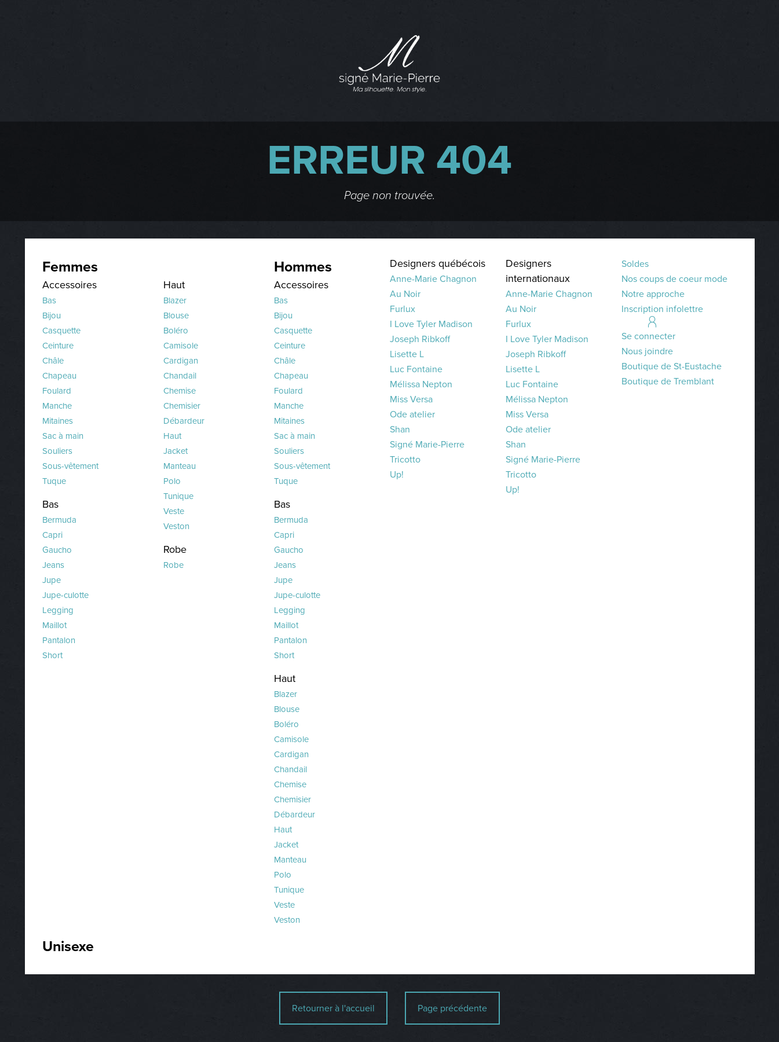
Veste (173, 511)
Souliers (57, 451)
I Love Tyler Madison (431, 324)
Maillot (54, 625)
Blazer (174, 300)
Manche (57, 405)
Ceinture (58, 345)
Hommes (303, 266)
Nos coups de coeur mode (674, 278)
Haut (174, 284)
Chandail (179, 375)
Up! (397, 474)
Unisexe (68, 946)
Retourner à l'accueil (333, 1008)
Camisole (180, 345)
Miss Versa (411, 399)
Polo (172, 481)
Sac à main (62, 436)
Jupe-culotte (65, 595)
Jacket (175, 451)
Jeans (53, 565)
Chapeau (59, 375)
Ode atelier (412, 414)
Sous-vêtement (70, 466)
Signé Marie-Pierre (427, 444)
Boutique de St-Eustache (671, 366)
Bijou (51, 315)
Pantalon (58, 640)
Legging (58, 610)
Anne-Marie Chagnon (433, 278)
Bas (49, 300)
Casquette (61, 330)
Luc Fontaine (416, 369)
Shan (400, 429)
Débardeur (183, 420)
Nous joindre (647, 351)
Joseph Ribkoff (420, 339)
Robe (174, 549)
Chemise (179, 390)
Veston (176, 526)
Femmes (70, 266)
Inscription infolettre (662, 308)
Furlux (402, 308)
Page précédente (452, 1008)
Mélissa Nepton (421, 384)
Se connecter (648, 336)
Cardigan (180, 360)
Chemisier (181, 405)
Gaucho (57, 550)
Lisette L (407, 354)
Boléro (175, 330)
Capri (52, 535)
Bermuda (59, 519)
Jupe (51, 580)
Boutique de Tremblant (667, 381)
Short (52, 655)
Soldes (635, 263)
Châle (53, 360)
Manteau (179, 466)
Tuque (54, 481)
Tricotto (405, 459)
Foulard (56, 390)
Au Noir (405, 293)
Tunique (178, 496)
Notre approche (653, 293)
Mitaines (57, 420)
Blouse (176, 315)
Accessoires (69, 284)
